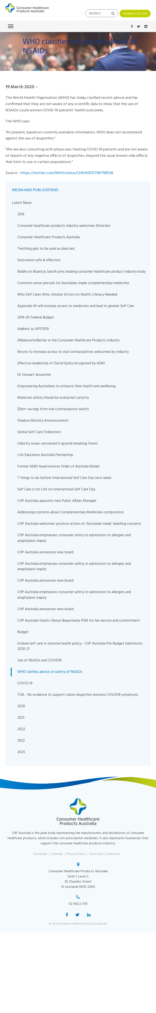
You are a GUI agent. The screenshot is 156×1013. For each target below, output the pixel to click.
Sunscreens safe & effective (38, 260)
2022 (21, 729)
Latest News (22, 203)
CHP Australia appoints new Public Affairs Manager (56, 501)
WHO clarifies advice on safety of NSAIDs (49, 672)
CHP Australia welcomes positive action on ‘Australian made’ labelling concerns (79, 524)
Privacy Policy (75, 853)
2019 (20, 214)
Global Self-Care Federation (39, 432)
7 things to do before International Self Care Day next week (64, 478)
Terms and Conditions (104, 853)
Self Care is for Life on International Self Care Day (56, 489)
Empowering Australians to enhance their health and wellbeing (66, 386)
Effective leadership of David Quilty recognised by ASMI (61, 363)
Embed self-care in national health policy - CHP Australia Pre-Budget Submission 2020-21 (80, 646)
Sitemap (57, 853)
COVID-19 (24, 683)
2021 (20, 717)
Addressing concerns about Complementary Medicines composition (70, 512)
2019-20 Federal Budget (35, 317)
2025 (21, 752)
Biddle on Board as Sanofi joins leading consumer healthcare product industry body (81, 271)
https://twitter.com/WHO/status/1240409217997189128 (66, 173)
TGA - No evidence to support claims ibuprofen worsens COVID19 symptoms (77, 695)
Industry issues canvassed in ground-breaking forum (57, 443)
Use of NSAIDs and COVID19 (39, 660)
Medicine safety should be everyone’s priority (53, 397)
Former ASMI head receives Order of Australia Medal (58, 466)
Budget (23, 632)
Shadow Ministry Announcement (42, 420)
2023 (21, 740)
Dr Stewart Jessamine (34, 375)
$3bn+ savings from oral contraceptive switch (53, 409)
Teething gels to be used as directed (45, 248)
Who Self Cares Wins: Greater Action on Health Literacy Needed (67, 294)
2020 (21, 706)
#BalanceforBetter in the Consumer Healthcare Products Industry (68, 340)
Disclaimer (40, 853)
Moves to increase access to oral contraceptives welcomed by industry (73, 352)
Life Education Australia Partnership (45, 455)
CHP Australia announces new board (45, 552)
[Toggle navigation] (10, 26)
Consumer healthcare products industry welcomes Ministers (63, 226)
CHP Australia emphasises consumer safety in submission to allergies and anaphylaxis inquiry (74, 538)
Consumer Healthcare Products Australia (48, 237)
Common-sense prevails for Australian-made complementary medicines (73, 283)
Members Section (135, 13)
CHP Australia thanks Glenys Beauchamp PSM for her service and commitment (78, 620)
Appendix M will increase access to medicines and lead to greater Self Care (75, 306)
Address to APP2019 (33, 329)
